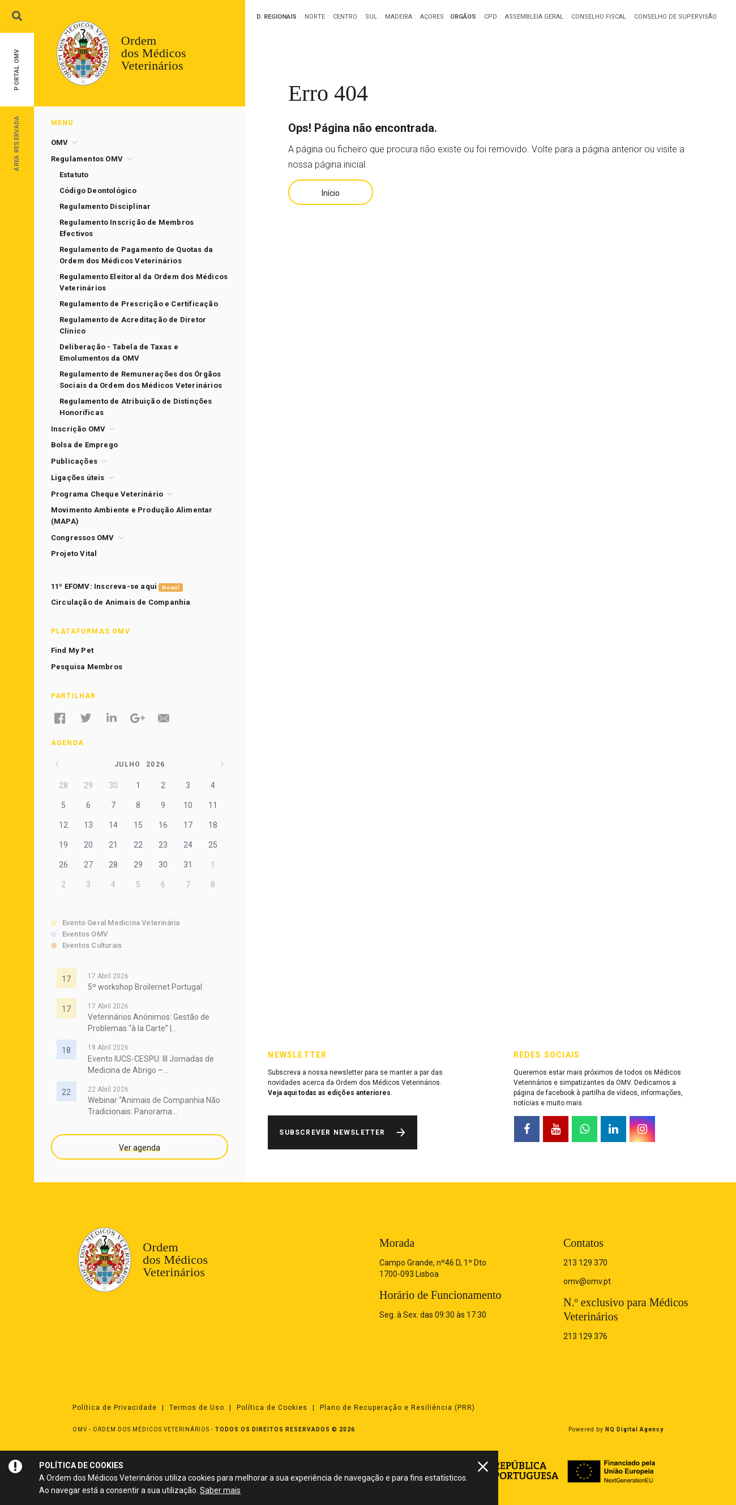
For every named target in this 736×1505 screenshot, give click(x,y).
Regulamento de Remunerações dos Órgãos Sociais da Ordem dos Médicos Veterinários (140, 380)
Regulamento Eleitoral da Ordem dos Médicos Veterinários (143, 282)
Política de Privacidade (114, 1408)
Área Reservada (16, 143)
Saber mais (220, 1490)
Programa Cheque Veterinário (107, 494)
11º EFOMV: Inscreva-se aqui (117, 587)
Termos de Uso (196, 1408)
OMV (60, 142)
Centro (345, 16)
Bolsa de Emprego (84, 445)
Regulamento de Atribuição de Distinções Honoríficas (135, 407)
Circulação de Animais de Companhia (121, 602)
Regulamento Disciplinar (105, 206)
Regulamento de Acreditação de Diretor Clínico (132, 325)
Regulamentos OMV (87, 159)
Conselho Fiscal (598, 16)
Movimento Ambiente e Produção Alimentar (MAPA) (132, 515)
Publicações (74, 461)
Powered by (616, 1429)
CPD (490, 16)
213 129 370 (585, 1262)
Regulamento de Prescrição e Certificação (138, 304)
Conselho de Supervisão (675, 16)
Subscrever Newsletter (332, 1132)
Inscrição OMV (78, 429)
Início (331, 193)
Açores (432, 16)
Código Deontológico (98, 190)
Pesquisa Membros (86, 666)
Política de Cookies (272, 1408)
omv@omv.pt (587, 1281)
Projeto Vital (74, 553)
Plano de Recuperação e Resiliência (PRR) (397, 1408)
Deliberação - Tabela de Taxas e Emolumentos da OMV (118, 352)
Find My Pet (72, 650)
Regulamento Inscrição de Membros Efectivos (126, 228)
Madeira (398, 16)
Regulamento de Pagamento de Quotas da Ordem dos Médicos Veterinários (136, 255)
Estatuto (74, 174)
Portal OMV (16, 70)
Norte (315, 16)
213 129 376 (585, 1336)
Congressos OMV (82, 537)
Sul (371, 16)
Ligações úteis (78, 477)
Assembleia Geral (534, 16)
